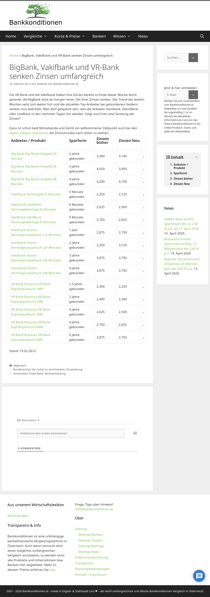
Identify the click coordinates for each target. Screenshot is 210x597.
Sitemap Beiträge (91, 546)
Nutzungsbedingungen (92, 569)
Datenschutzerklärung (91, 557)
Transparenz (84, 563)
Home (11, 36)
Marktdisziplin (18, 515)
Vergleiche (37, 36)
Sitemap (81, 529)
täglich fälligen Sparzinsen (29, 133)
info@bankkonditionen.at (94, 509)
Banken (99, 36)
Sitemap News (88, 552)
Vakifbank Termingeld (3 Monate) (35, 194)
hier (52, 569)
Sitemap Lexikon (90, 540)
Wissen (124, 36)
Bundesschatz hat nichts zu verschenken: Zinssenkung (47, 369)
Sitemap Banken (90, 534)
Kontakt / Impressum (91, 574)
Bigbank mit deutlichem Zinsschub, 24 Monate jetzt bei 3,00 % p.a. (182, 264)
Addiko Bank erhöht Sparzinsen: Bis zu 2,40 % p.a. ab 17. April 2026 (181, 224)
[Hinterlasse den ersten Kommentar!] (71, 433)
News (143, 36)
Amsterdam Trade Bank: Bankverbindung (39, 373)
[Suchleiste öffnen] (202, 36)
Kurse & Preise (72, 36)
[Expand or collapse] (196, 157)
